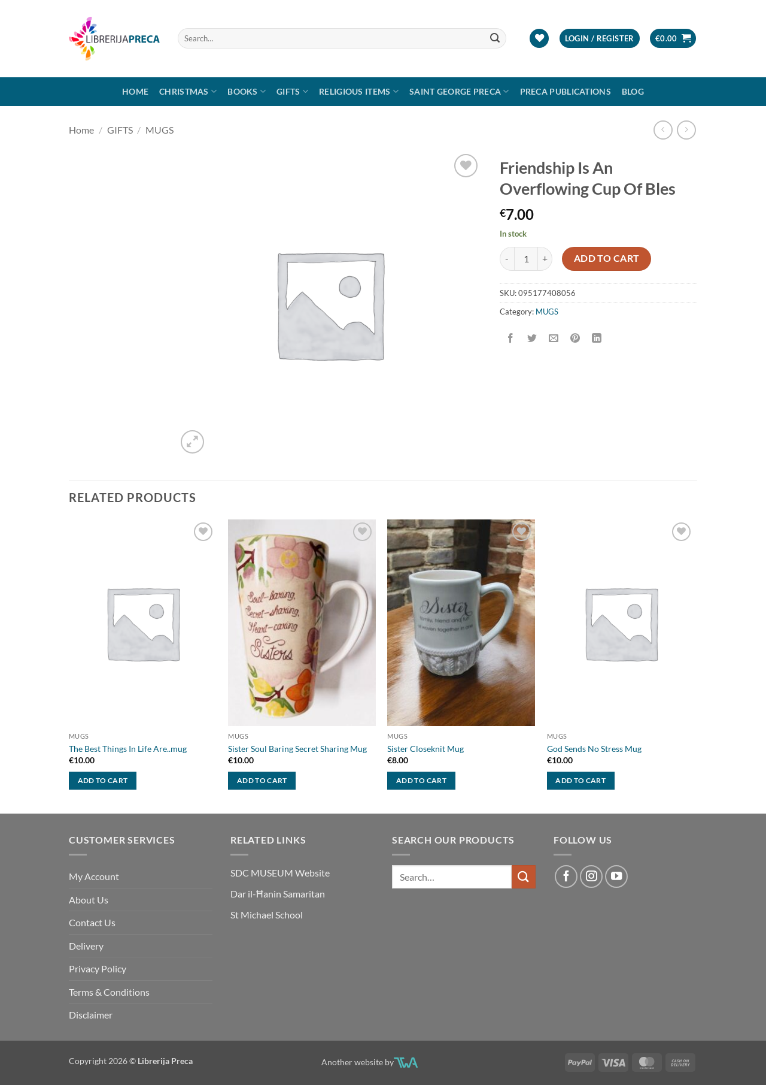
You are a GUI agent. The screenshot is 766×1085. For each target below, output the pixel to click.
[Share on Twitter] (532, 338)
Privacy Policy (97, 968)
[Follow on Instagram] (591, 876)
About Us (88, 899)
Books (246, 91)
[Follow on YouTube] (616, 876)
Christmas (188, 91)
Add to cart (607, 258)
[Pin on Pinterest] (575, 338)
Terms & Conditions (109, 992)
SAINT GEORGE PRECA (459, 91)
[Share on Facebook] (511, 338)
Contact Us (92, 922)
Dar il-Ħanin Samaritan (277, 893)
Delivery (86, 945)
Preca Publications (565, 91)
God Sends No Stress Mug (594, 749)
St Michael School (266, 914)
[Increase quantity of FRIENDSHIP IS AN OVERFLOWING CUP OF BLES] (545, 259)
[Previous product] (686, 129)
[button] (600, 39)
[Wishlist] (539, 39)
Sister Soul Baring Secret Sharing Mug (297, 749)
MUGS (159, 129)
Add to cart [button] (103, 780)
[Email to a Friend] (554, 338)
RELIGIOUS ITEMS (359, 91)
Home (135, 91)
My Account (94, 876)
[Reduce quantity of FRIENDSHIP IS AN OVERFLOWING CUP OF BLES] (507, 259)
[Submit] (495, 38)
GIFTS (292, 91)
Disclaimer (91, 1014)
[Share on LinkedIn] (597, 338)
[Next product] (662, 129)
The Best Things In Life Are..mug (128, 749)
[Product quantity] (526, 259)
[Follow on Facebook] (566, 876)
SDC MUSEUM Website (280, 872)
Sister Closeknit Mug (425, 749)
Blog (633, 91)
